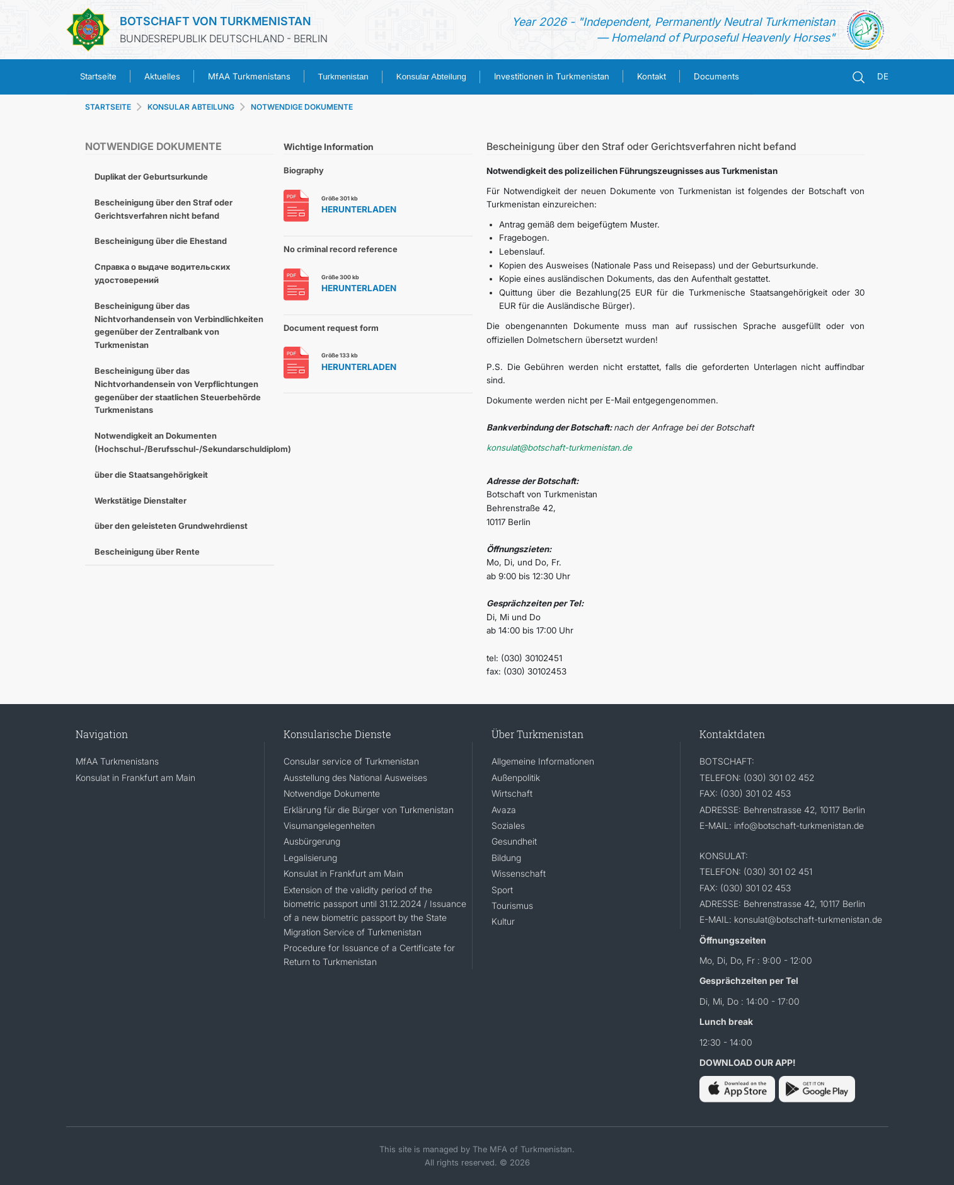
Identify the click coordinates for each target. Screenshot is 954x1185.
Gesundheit (514, 841)
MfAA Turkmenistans (249, 76)
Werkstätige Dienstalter (141, 500)
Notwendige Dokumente (332, 793)
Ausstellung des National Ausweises (355, 777)
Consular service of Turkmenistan (351, 761)
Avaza (503, 809)
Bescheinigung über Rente (147, 551)
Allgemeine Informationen (542, 761)
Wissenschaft (518, 873)
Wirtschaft (511, 793)
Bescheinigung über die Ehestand (161, 241)
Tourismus (512, 905)
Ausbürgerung (312, 841)
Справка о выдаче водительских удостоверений (162, 273)
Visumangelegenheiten (329, 825)
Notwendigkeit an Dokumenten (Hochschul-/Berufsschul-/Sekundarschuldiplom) (184, 442)
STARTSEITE (108, 107)
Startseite (98, 76)
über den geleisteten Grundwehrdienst (171, 526)
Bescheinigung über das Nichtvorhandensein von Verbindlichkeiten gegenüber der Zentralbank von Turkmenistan (179, 325)
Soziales (508, 825)
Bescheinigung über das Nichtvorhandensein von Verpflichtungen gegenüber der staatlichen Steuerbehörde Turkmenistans (178, 390)
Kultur (503, 921)
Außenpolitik (515, 777)
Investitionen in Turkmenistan (551, 76)
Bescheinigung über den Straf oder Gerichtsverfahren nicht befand (164, 209)
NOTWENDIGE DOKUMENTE (302, 107)
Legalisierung (310, 857)
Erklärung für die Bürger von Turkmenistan (369, 809)
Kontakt (651, 76)
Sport (502, 889)
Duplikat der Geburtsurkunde (151, 176)
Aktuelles (162, 76)
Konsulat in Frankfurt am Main (135, 777)
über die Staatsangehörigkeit (151, 475)
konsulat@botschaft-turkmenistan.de (559, 447)
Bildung (506, 857)
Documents (716, 76)
